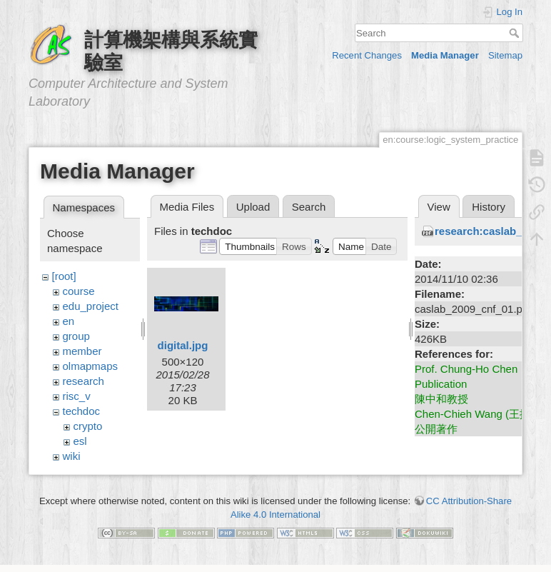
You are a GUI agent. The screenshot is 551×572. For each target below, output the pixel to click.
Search (515, 33)
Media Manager (445, 55)
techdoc (82, 411)
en (69, 321)
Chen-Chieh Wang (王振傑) (480, 414)
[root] (64, 276)
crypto (88, 426)
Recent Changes (367, 55)
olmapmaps (90, 366)
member (82, 351)
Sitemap (505, 55)
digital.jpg (183, 345)
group (76, 336)
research (83, 381)
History (488, 207)
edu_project (90, 306)
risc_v (77, 396)
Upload (253, 207)
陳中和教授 (441, 399)
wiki (72, 456)
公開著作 (436, 429)
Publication (441, 384)
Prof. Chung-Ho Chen (466, 369)
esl (80, 441)
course (79, 291)
